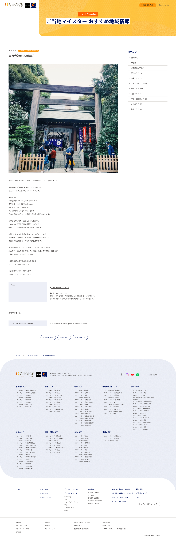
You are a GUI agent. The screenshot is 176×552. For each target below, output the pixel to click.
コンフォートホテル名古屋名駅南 (142, 404)
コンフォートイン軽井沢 (110, 414)
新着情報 (139, 489)
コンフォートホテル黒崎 (81, 438)
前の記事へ (49, 337)
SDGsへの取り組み (119, 501)
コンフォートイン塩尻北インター (113, 411)
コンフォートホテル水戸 (81, 390)
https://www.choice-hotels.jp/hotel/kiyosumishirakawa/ (68, 323)
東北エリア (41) (136, 73)
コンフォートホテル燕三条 (111, 397)
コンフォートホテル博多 (81, 441)
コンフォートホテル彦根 (24, 436)
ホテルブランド (45, 497)
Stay (65, 499)
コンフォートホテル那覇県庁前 (112, 436)
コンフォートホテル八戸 (53, 390)
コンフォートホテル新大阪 (24, 450)
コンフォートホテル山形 (53, 404)
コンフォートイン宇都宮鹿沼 (83, 400)
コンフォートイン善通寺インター (55, 447)
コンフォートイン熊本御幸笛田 (83, 457)
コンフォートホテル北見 (24, 402)
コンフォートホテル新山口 (53, 443)
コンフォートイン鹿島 (81, 395)
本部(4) (133, 63)
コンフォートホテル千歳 (24, 407)
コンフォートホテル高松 (53, 445)
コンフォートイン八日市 (24, 441)
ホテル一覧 (44, 493)
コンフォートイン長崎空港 (82, 452)
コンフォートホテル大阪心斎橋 (25, 452)
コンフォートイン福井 (110, 402)
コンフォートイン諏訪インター (112, 409)
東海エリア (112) (137, 88)
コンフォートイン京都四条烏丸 (25, 443)
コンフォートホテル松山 (53, 450)
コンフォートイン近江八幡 (24, 438)
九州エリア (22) (136, 104)
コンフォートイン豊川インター (141, 418)
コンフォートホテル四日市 (140, 425)
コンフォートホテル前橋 (81, 404)
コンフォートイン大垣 (139, 395)
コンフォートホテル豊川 (139, 415)
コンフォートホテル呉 (52, 441)
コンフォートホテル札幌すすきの (26, 390)
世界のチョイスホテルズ (22, 529)
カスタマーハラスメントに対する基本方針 (114, 529)
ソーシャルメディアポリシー (82, 522)
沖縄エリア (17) (136, 109)
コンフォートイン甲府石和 (111, 407)
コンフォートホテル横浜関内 (83, 425)
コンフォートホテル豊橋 (139, 420)
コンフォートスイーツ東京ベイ (83, 411)
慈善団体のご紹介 (93, 498)
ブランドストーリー (71, 493)
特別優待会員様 (148, 5)
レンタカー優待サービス (148, 504)
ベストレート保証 (93, 493)
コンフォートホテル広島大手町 (54, 438)
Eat (65, 505)
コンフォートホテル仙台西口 (54, 400)
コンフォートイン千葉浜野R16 (83, 407)
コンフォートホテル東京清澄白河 (84, 423)
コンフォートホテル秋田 (53, 402)
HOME (18, 489)
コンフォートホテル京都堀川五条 (26, 445)
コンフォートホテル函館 (24, 395)
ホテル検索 (44, 489)
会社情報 (18, 522)
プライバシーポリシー (51, 529)
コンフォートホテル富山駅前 (112, 400)
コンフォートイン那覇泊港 (111, 438)
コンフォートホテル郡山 (53, 411)
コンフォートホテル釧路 (24, 397)
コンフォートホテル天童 (53, 407)
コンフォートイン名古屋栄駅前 (141, 408)
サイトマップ (106, 526)
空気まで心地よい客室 (120, 497)
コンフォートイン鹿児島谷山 (83, 461)
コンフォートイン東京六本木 (83, 421)
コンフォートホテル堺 (23, 454)
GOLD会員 (91, 495)
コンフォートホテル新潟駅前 (112, 390)
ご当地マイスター (142, 493)
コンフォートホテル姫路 (24, 459)
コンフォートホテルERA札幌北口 (26, 393)
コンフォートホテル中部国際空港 (142, 422)
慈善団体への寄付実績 (95, 501)
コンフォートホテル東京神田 (83, 414)
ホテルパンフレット (21, 526)
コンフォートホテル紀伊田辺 (25, 468)
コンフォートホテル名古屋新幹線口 (142, 401)
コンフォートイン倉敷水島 (53, 436)
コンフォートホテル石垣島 (111, 441)
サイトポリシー (78, 526)
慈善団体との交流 (93, 503)
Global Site (164, 5)
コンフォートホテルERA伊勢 (140, 429)
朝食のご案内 (70, 507)
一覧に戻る (64, 337)
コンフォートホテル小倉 (81, 436)
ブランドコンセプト (71, 489)
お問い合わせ (106, 522)
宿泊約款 (47, 526)
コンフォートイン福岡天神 (82, 443)
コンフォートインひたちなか (83, 393)
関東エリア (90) (136, 78)
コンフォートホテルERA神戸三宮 (26, 457)
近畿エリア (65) (136, 93)
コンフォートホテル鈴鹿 (139, 427)
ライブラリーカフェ (72, 502)
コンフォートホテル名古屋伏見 (141, 406)
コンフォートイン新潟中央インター (113, 393)
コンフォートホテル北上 (53, 393)
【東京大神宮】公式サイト (60, 287)
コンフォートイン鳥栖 (81, 450)
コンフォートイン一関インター (54, 395)
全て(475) (134, 57)
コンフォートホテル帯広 (24, 400)
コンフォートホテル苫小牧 (24, 404)
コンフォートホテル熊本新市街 (83, 454)
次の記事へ (79, 337)
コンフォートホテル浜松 (139, 390)
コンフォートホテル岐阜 (139, 393)
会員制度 (91, 489)
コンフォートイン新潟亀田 (111, 395)
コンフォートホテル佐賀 (81, 447)
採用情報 (18, 532)
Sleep (66, 510)
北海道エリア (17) (137, 68)
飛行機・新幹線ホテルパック (122, 493)
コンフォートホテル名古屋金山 (141, 411)
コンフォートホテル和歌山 (24, 466)
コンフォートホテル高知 (53, 452)
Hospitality (67, 497)
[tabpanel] (30, 407)
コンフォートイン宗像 (81, 445)
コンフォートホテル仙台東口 (54, 397)
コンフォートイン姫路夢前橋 (25, 461)
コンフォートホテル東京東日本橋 (84, 418)
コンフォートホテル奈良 (24, 464)
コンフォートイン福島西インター (55, 409)
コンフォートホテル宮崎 (81, 459)
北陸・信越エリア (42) (139, 83)
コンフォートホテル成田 (81, 409)
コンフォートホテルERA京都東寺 (26, 447)
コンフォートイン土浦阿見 (82, 397)
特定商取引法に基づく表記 (81, 529)
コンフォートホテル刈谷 (139, 413)
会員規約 (47, 522)
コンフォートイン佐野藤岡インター (85, 402)
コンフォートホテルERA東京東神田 (84, 416)
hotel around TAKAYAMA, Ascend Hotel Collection (143, 398)
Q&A (137, 497)
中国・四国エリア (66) (139, 99)
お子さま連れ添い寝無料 (121, 489)
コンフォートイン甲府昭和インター (113, 404)
